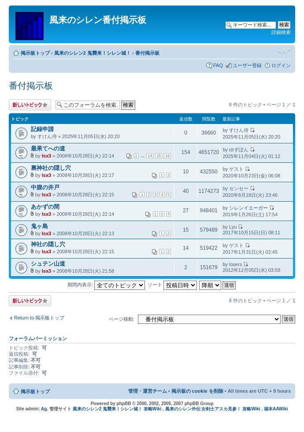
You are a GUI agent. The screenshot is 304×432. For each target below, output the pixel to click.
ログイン (281, 65)
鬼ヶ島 (39, 226)
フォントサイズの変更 (284, 51)
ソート (172, 284)
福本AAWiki (276, 408)
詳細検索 (281, 32)
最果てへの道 (48, 148)
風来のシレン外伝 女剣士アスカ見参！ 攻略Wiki (212, 408)
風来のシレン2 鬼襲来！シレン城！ (92, 53)
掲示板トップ (35, 53)
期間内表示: (106, 284)
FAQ (218, 65)
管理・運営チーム (147, 391)
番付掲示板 (147, 53)
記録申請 (42, 129)
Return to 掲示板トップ (39, 317)
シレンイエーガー (248, 207)
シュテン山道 (48, 263)
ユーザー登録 (247, 65)
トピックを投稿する (30, 104)
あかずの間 (45, 206)
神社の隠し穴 (48, 244)
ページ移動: (121, 319)
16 (167, 156)
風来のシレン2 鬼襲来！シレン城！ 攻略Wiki (117, 408)
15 (158, 156)
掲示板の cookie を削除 (197, 391)
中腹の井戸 (45, 187)
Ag (44, 408)
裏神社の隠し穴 (51, 168)
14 (150, 156)
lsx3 (46, 155)
